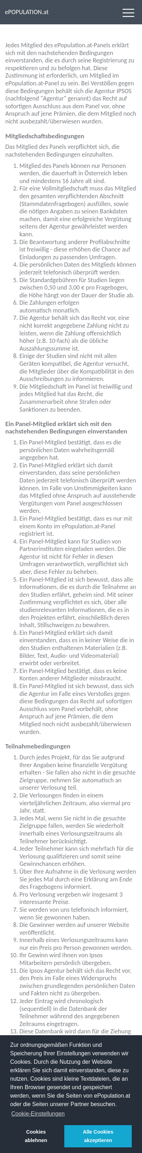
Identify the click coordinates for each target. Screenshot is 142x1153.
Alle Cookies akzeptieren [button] (98, 1136)
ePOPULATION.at (26, 12)
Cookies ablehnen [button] (36, 1136)
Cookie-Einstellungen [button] (38, 1114)
